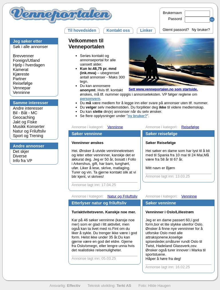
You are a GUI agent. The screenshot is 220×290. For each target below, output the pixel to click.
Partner (19, 78)
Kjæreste (21, 74)
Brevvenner (23, 56)
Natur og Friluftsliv (29, 131)
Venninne (21, 92)
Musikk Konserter (28, 126)
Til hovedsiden (82, 30)
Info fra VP (22, 160)
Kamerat (20, 69)
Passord (189, 19)
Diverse (20, 156)
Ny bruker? (201, 29)
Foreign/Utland (26, 60)
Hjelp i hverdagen (29, 65)
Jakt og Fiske (25, 122)
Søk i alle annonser (30, 46)
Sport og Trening (28, 135)
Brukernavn (186, 13)
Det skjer (21, 151)
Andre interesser (28, 108)
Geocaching (24, 117)
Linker (146, 30)
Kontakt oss (118, 30)
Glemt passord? (176, 29)
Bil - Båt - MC (25, 113)
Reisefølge (22, 83)
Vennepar (21, 88)
